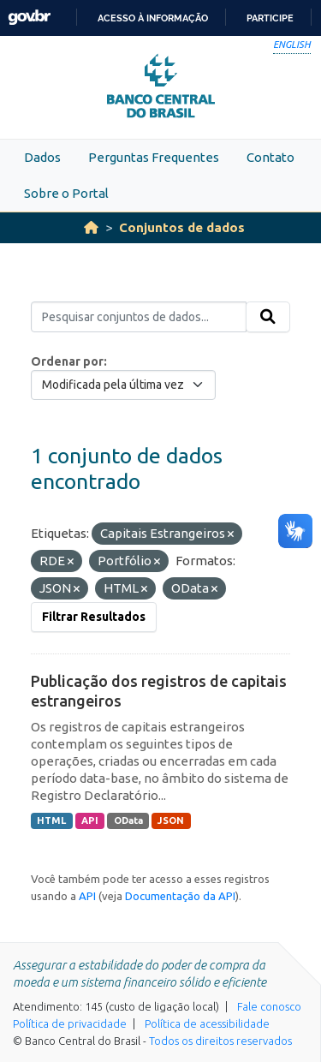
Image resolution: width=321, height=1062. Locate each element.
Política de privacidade (70, 1023)
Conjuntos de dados (182, 227)
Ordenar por (67, 361)
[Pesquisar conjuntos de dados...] (139, 316)
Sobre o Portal (66, 193)
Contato (270, 157)
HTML (51, 820)
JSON (171, 820)
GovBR (29, 17)
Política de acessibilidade (207, 1023)
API (89, 820)
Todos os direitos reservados (220, 1041)
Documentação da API (180, 896)
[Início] (91, 227)
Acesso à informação (153, 18)
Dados (42, 157)
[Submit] (268, 316)
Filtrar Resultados (94, 616)
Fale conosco (269, 1006)
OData (128, 820)
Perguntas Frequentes (153, 157)
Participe (270, 18)
